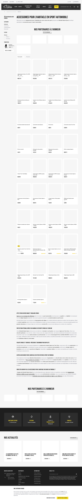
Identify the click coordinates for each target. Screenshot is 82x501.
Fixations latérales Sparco (38, 299)
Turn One (8, 38)
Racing (19, 473)
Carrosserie (6, 25)
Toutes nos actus (73, 437)
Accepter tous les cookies (62, 498)
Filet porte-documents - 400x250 (54, 150)
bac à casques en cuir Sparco (32, 359)
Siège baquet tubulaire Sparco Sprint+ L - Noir (55, 75)
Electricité (6, 29)
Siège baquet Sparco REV (69, 275)
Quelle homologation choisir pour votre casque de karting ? (50, 454)
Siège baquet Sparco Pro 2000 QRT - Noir (24, 75)
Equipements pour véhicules (11, 11)
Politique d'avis (37, 478)
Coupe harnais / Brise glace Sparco (54, 199)
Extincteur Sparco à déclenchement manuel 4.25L (39, 249)
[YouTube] (8, 482)
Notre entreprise (37, 473)
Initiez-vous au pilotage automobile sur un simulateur (30, 454)
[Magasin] (5, 2)
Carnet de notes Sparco (38, 124)
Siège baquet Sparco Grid (54, 275)
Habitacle (6, 24)
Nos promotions (37, 479)
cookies (62, 491)
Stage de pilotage (22, 477)
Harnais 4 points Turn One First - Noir (24, 249)
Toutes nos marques (46, 32)
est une (25, 316)
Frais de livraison (37, 476)
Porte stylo (51, 124)
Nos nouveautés (37, 481)
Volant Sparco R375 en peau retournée (54, 174)
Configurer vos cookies (51, 498)
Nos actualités (11, 437)
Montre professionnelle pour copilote (23, 101)
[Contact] (12, 2)
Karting (19, 474)
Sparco (8, 36)
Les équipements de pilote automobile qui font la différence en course (12, 454)
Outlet (19, 481)
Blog (69, 1)
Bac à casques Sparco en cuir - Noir (55, 249)
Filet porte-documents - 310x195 (38, 150)
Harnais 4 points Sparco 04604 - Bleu (70, 225)
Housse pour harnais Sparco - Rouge (70, 174)
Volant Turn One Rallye (22, 173)
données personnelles (44, 494)
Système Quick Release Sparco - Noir (39, 101)
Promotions (6, 42)
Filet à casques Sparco (68, 149)
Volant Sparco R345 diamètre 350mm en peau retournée (70, 249)
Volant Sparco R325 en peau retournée (38, 174)
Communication (7, 27)
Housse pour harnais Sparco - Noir (24, 199)
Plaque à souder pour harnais (24, 224)
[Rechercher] (70, 6)
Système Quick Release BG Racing (69, 101)
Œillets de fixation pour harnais (69, 199)
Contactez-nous (37, 483)
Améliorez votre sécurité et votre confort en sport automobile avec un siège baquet (69, 454)
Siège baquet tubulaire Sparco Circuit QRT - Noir (39, 75)
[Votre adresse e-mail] (63, 474)
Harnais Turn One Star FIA (38, 275)
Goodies (20, 479)
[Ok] (76, 474)
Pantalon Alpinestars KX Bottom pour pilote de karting (11, 45)
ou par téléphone (47, 376)
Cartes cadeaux (21, 482)
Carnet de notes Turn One (69, 124)
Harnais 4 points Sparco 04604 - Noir (55, 225)
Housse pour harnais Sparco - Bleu (39, 199)
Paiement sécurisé (37, 474)
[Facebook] (5, 482)
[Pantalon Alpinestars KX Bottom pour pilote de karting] (6, 46)
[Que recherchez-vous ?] (66, 6)
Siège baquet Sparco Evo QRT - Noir (24, 275)
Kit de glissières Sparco (22, 299)
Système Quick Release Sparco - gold (55, 101)
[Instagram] (10, 482)
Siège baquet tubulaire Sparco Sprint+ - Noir (70, 75)
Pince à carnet (21, 149)
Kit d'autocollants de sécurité (24, 124)
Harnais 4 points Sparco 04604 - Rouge (39, 225)
